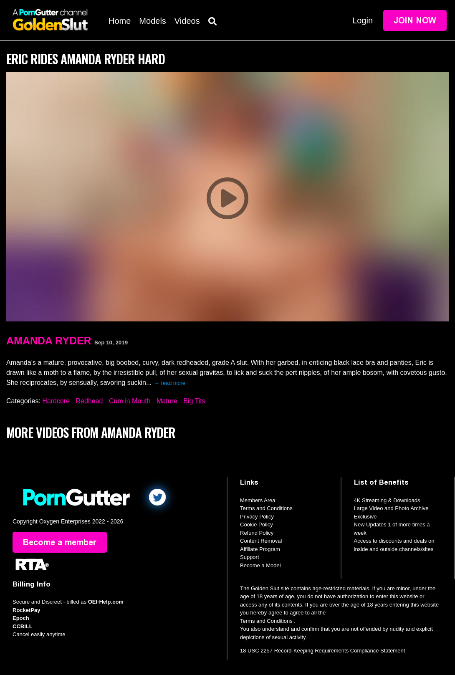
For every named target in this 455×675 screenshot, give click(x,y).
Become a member (59, 542)
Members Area (258, 500)
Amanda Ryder (48, 340)
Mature (167, 400)
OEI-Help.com (106, 602)
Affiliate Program (260, 549)
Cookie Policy (256, 524)
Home (120, 20)
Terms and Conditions (266, 508)
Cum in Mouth (130, 400)
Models (152, 20)
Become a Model (260, 565)
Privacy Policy (257, 516)
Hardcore (56, 400)
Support (249, 557)
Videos (187, 20)
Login (362, 20)
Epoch (21, 618)
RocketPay (26, 610)
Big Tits (194, 400)
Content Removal (261, 541)
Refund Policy (256, 533)
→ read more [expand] (169, 383)
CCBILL (23, 626)
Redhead (89, 400)
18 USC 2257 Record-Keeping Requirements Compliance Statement (322, 650)
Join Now (415, 20)
